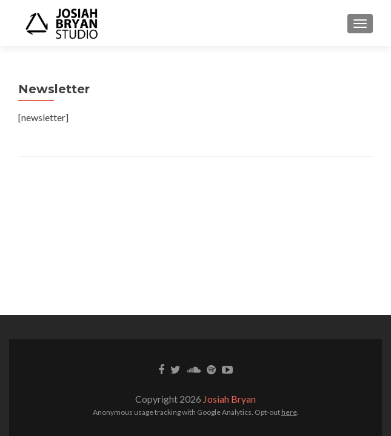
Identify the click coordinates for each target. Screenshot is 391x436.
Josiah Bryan (229, 399)
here (289, 412)
